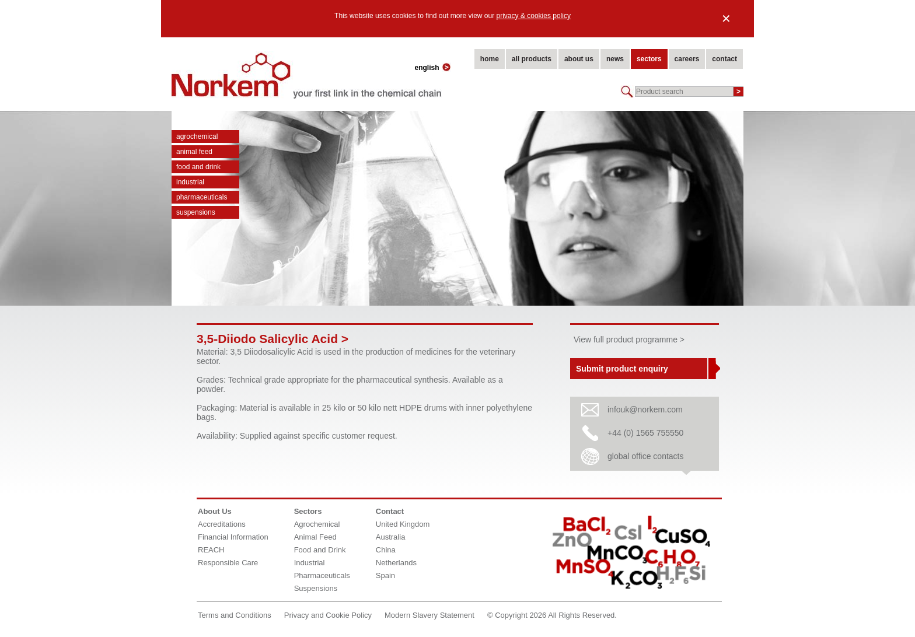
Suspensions (195, 212)
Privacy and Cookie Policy (328, 615)
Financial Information (233, 537)
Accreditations (222, 524)
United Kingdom (403, 524)
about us (578, 59)
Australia (391, 537)
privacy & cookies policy (534, 16)
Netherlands (396, 562)
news (615, 59)
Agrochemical (197, 136)
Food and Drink (198, 167)
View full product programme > (629, 339)
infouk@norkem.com (645, 409)
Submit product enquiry (622, 368)
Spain (385, 575)
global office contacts (645, 456)
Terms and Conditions (234, 615)
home (489, 59)
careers (687, 59)
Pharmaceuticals (201, 197)
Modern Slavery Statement (429, 615)
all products (531, 59)
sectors (649, 59)
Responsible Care (228, 562)
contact (724, 59)
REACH (211, 549)
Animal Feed (194, 152)
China (386, 549)
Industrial (190, 182)
